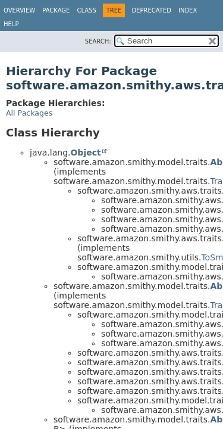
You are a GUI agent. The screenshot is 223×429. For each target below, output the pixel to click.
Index (187, 10)
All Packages (29, 112)
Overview (19, 10)
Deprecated (151, 10)
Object (85, 152)
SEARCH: (98, 41)
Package (56, 10)
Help (11, 24)
